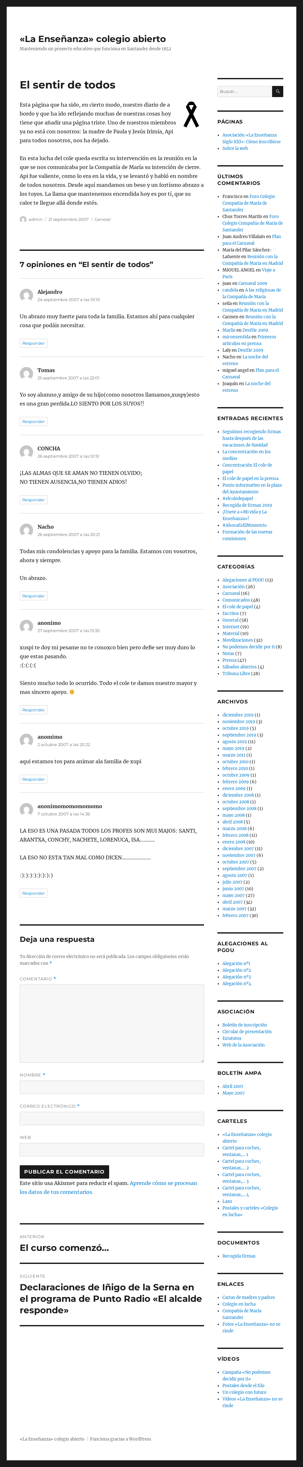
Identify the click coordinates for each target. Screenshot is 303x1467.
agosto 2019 (234, 741)
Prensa (229, 660)
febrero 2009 (235, 782)
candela (230, 290)
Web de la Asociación (243, 1045)
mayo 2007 (233, 895)
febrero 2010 (235, 768)
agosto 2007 (234, 875)
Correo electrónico (50, 1106)
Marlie (229, 330)
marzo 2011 (233, 755)
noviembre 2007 (239, 855)
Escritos (230, 613)
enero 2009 (234, 788)
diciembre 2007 (238, 848)
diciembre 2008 (238, 795)
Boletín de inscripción (244, 1025)
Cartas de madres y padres (248, 1297)
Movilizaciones (237, 640)
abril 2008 (232, 822)
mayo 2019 (233, 748)
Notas (228, 653)
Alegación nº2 (236, 970)
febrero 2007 (235, 915)
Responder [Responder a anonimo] (33, 709)
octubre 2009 (236, 775)
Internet (230, 627)
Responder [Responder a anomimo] (33, 779)
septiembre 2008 (239, 808)
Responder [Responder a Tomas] (33, 421)
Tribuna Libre (236, 673)
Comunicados (236, 600)
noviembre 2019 (238, 721)
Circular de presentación (247, 1031)
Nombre (33, 1075)
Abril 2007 (232, 1086)
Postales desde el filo (243, 1385)
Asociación (233, 586)
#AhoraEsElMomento (244, 525)
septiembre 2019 (239, 735)
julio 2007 (232, 882)
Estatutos (232, 1038)
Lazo (227, 1201)
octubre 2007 (235, 862)
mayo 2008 (233, 815)
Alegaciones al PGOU (243, 580)
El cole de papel (237, 607)
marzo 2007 (234, 909)
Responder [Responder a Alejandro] (33, 343)
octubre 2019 (235, 728)
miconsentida (236, 337)
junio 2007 (233, 889)
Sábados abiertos (239, 667)
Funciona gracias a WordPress (120, 1439)
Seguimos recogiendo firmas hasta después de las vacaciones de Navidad (251, 438)
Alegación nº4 (236, 983)
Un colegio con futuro (244, 1392)
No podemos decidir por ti (248, 647)
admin (36, 219)
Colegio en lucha (239, 1304)
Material (230, 633)
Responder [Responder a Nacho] (33, 595)
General (103, 219)
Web (25, 1137)
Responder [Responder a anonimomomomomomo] (33, 893)
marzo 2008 (234, 828)
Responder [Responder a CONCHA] (33, 499)
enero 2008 (233, 842)
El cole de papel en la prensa (250, 478)
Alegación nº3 (236, 977)
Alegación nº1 (236, 963)
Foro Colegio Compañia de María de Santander (248, 203)
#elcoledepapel (237, 498)
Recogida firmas (239, 1256)
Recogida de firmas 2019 (247, 505)
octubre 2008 (235, 802)
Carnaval (231, 593)
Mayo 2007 (233, 1093)
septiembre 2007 (239, 868)
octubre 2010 (235, 762)
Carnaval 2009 (252, 283)
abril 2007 (232, 902)
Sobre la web (235, 148)
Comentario (38, 979)
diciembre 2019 (238, 715)
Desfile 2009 (255, 330)
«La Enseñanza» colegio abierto (93, 38)
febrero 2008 (235, 835)
